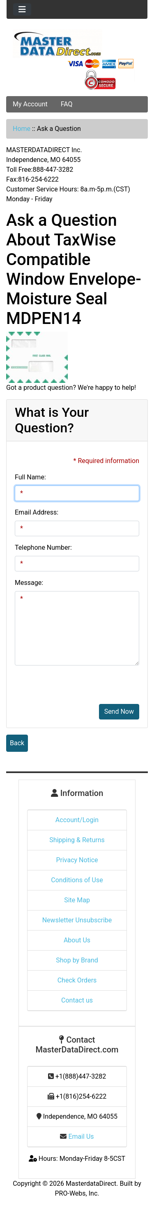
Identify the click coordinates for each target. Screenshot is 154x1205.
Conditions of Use (77, 880)
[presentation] (76, 688)
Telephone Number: (43, 547)
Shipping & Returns (77, 840)
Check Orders (77, 980)
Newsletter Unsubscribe (77, 920)
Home (21, 129)
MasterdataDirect (91, 1183)
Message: (29, 583)
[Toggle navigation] (22, 9)
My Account (30, 104)
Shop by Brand (77, 960)
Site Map (77, 900)
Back (17, 743)
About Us (77, 940)
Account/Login (77, 820)
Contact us (77, 1000)
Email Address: (36, 512)
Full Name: (30, 477)
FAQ (67, 104)
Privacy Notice (77, 860)
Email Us (77, 1136)
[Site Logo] (77, 43)
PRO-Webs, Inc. (77, 1193)
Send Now (119, 711)
